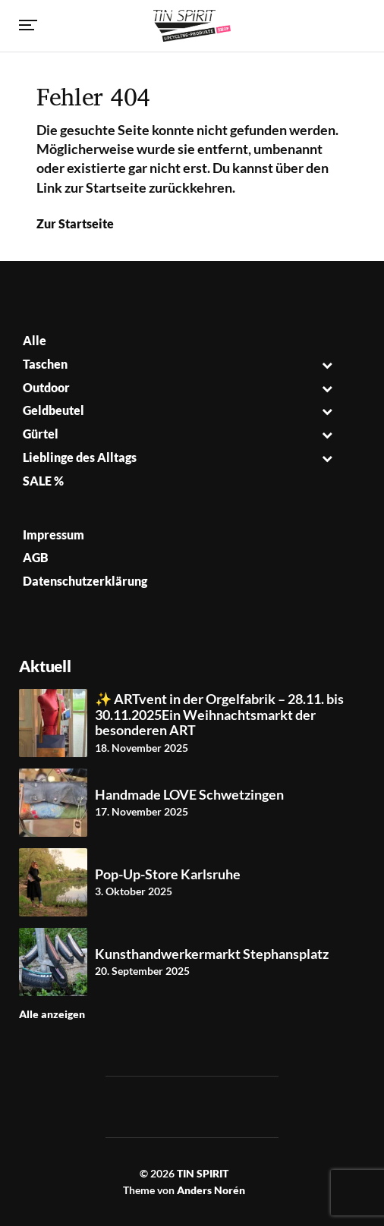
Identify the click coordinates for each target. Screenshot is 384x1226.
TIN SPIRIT (202, 1173)
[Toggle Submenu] (327, 364)
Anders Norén (211, 1190)
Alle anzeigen (52, 1014)
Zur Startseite (75, 223)
